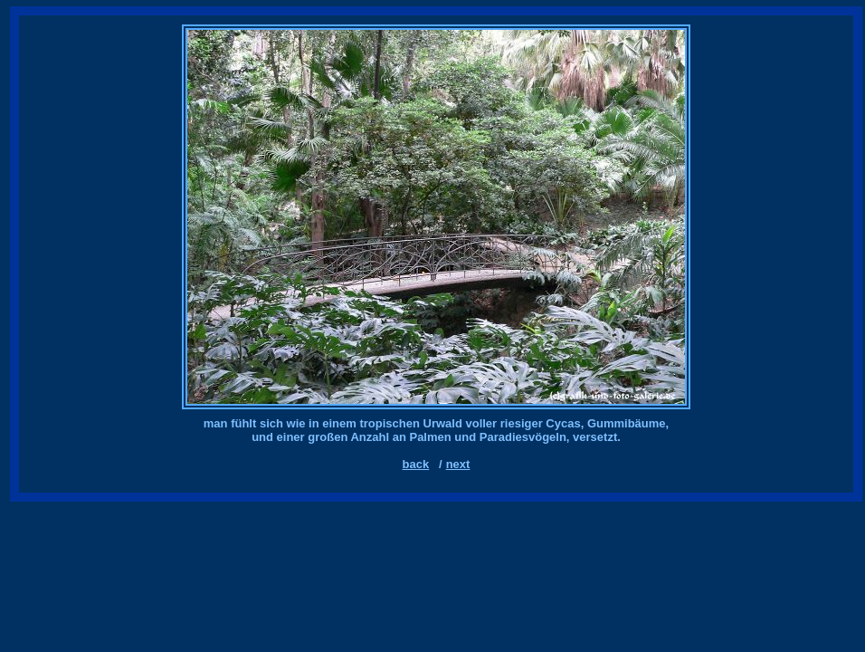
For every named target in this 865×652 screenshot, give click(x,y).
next (458, 464)
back (416, 464)
